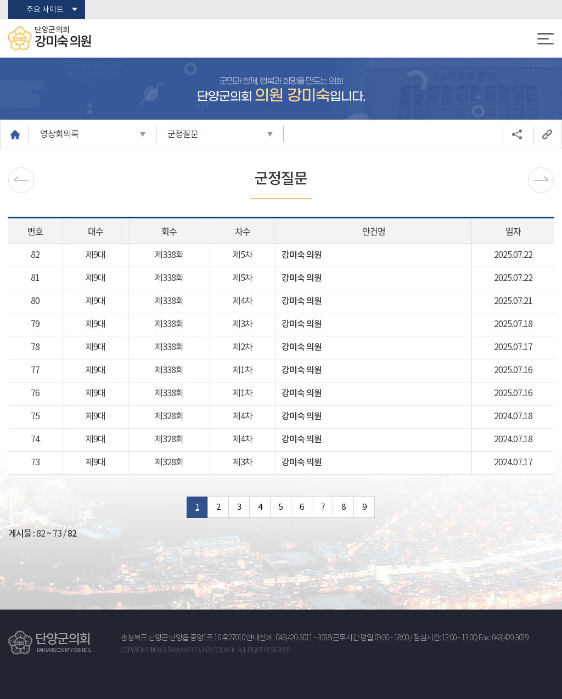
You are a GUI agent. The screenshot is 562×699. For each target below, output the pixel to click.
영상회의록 (59, 134)
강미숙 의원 (302, 255)
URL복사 (547, 134)
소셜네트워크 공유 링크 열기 (517, 134)
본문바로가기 (0, 0)
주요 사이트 (45, 9)
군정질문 (182, 134)
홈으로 (15, 134)
